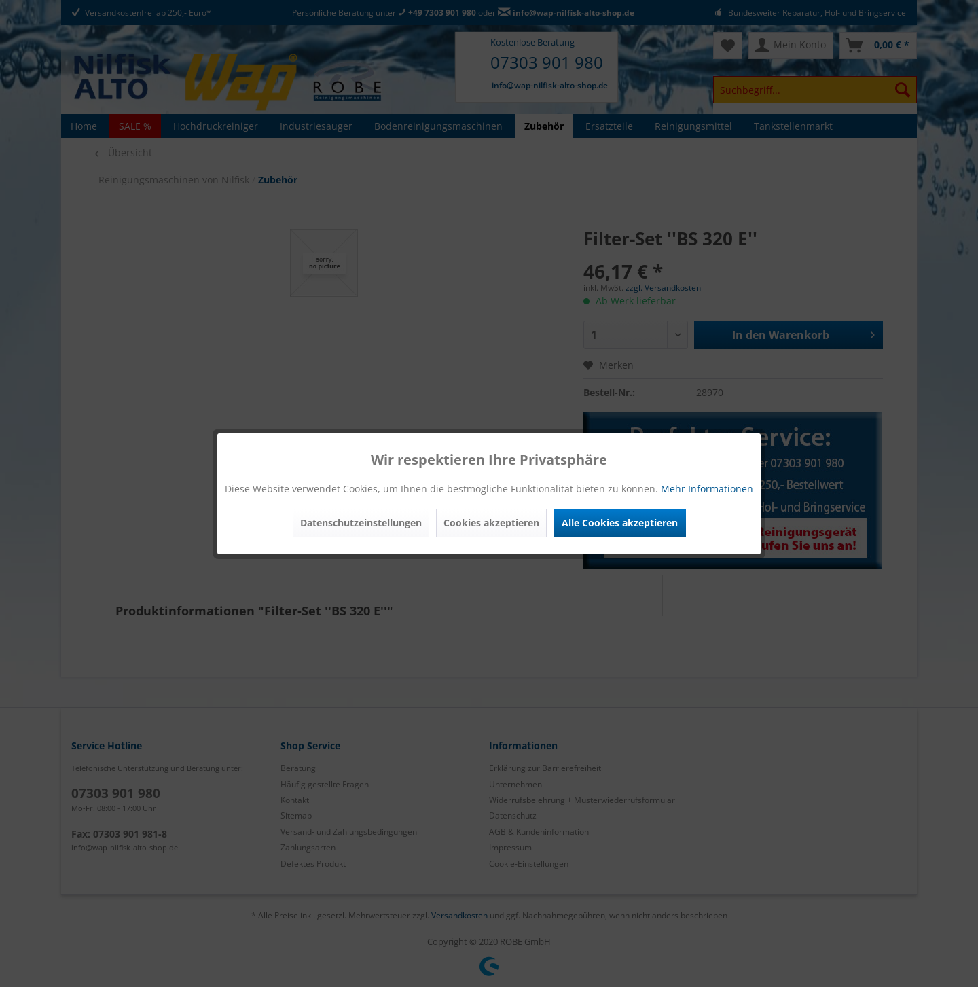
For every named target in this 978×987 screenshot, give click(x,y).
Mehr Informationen (707, 488)
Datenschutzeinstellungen (361, 522)
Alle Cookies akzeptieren (620, 522)
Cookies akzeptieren (491, 522)
